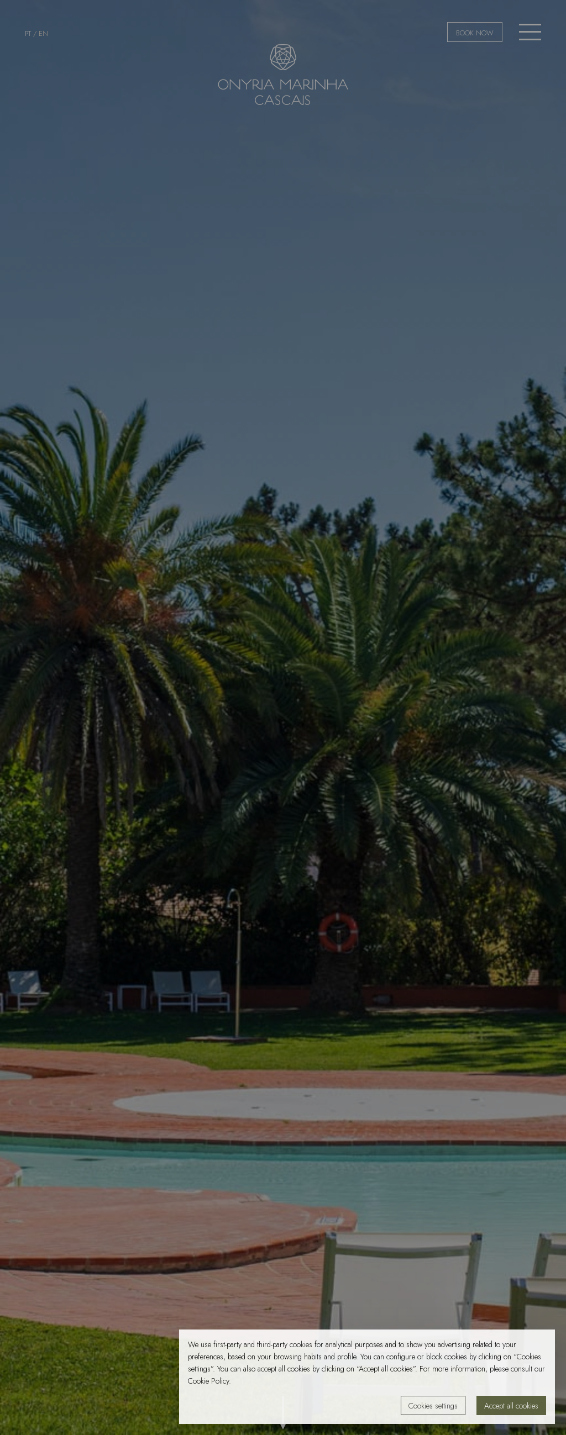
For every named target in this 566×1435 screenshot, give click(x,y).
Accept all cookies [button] (511, 1405)
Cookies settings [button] (433, 1405)
